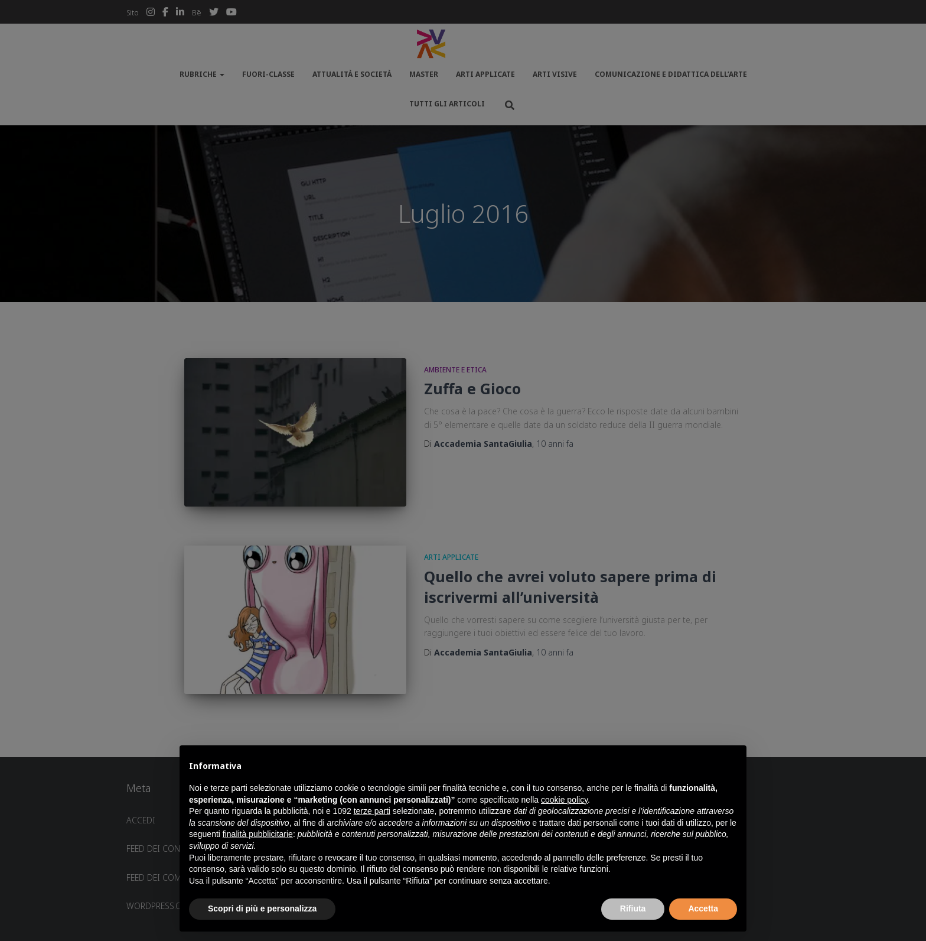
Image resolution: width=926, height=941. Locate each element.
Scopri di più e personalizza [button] (262, 908)
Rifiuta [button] (633, 908)
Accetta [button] (703, 908)
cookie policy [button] (564, 799)
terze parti (372, 811)
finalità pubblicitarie (258, 834)
